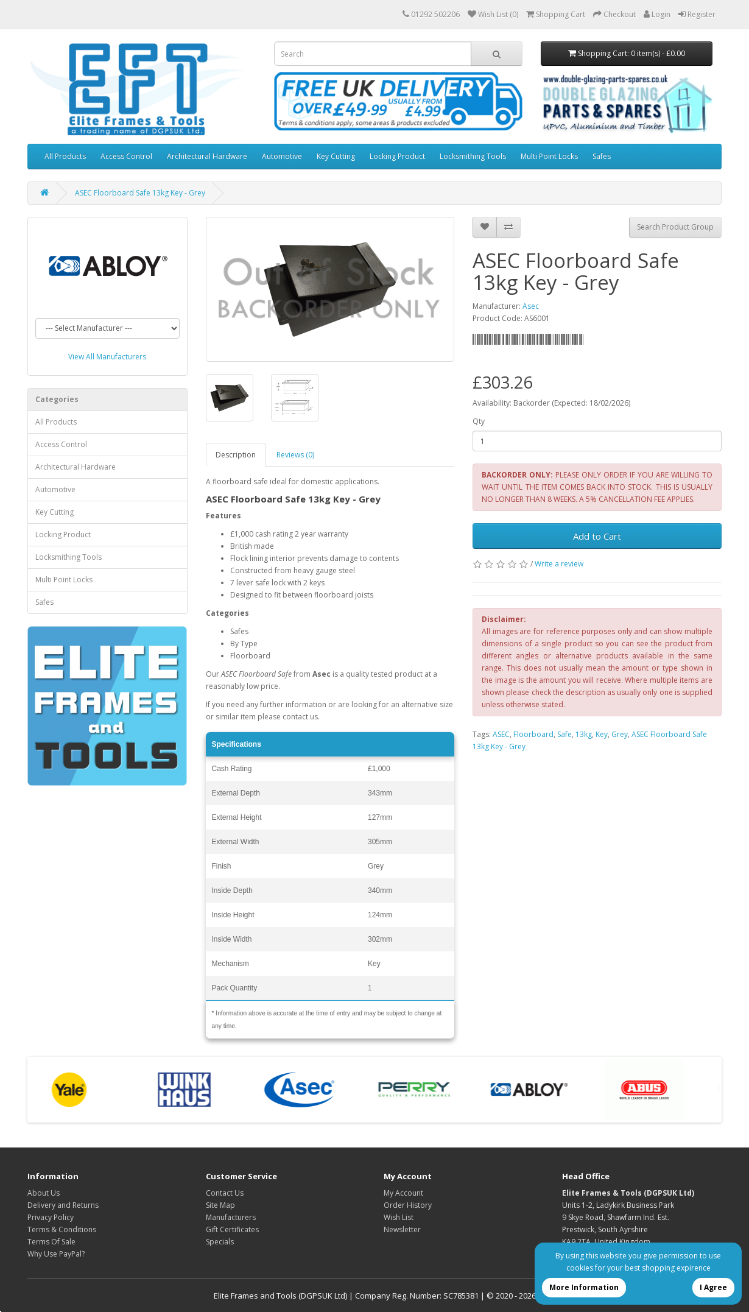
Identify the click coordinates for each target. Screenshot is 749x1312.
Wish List (398, 1217)
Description (236, 455)
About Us (43, 1193)
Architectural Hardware (207, 156)
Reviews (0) (295, 455)
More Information (584, 1287)
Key (602, 734)
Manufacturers (231, 1217)
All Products (65, 156)
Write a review (559, 564)
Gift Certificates (232, 1229)
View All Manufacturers (107, 356)
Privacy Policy (50, 1217)
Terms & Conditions (61, 1229)
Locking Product (397, 156)
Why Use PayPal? (56, 1254)
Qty (479, 421)
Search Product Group (675, 227)
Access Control (126, 156)
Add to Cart (597, 536)
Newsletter (402, 1229)
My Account (403, 1193)
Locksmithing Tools (473, 156)
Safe (564, 734)
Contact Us (225, 1193)
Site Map (220, 1205)
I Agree (713, 1287)
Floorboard (533, 734)
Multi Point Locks (549, 156)
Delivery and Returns (63, 1205)
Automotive (282, 156)
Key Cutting (336, 156)
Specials (220, 1241)
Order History (408, 1205)
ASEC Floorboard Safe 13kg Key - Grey (140, 193)
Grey (619, 734)
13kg (583, 734)
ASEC (501, 734)
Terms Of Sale (51, 1241)
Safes (602, 156)
